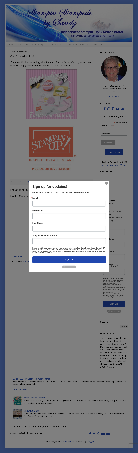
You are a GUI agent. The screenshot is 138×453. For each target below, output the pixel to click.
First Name (37, 211)
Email (35, 198)
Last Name (37, 223)
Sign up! (69, 260)
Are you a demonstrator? (44, 236)
